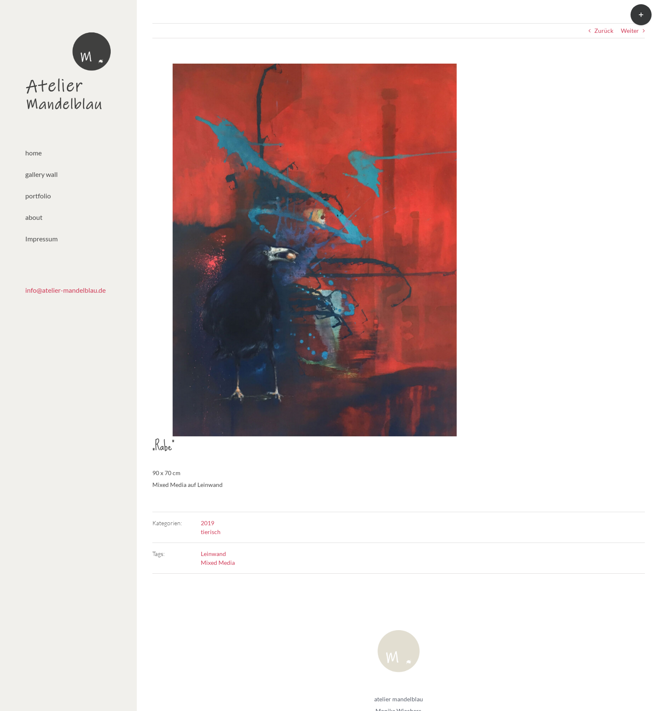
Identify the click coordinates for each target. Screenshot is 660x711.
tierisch (211, 531)
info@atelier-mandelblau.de (65, 290)
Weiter (630, 30)
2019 (207, 523)
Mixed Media (218, 562)
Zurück (603, 30)
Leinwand (213, 553)
